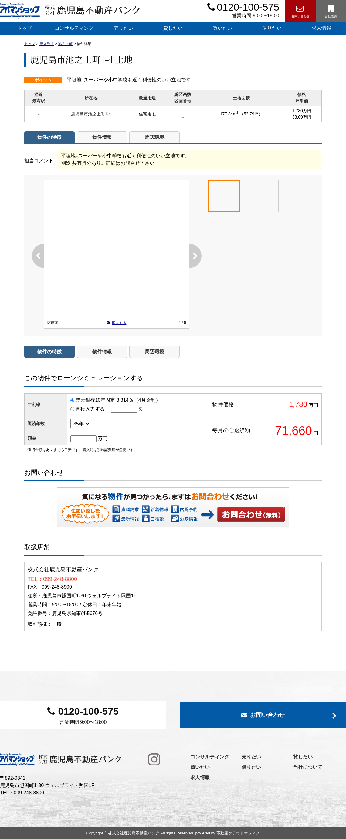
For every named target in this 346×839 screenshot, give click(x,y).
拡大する (116, 323)
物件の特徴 (49, 137)
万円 (102, 438)
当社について (307, 767)
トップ (24, 28)
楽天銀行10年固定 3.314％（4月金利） (118, 400)
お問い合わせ (300, 11)
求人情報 (200, 777)
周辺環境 (154, 137)
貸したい (173, 28)
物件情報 (102, 137)
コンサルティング (74, 28)
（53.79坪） (251, 114)
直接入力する (90, 408)
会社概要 (331, 11)
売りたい (123, 28)
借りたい (272, 28)
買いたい (222, 28)
